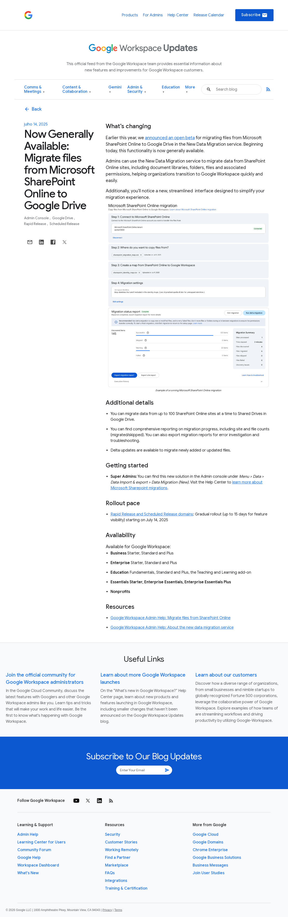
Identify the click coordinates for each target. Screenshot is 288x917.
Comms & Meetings (34, 89)
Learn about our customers (226, 675)
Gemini (115, 89)
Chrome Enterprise (210, 850)
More (190, 89)
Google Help (29, 857)
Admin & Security (136, 89)
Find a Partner (118, 857)
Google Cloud (205, 834)
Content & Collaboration (76, 89)
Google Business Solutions (217, 857)
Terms (118, 910)
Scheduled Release (64, 224)
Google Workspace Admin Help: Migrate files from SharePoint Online (170, 618)
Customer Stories (121, 842)
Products (130, 15)
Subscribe (254, 15)
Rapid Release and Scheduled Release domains (152, 514)
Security (112, 834)
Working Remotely (121, 850)
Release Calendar (208, 15)
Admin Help (27, 834)
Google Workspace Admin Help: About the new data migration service (172, 627)
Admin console (36, 218)
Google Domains (208, 842)
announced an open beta (170, 137)
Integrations (116, 880)
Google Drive (63, 218)
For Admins (153, 15)
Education (171, 89)
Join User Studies (208, 873)
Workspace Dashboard (38, 865)
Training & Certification (126, 888)
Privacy (107, 910)
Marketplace (116, 865)
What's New (28, 873)
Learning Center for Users (41, 842)
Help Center (178, 15)
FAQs (110, 873)
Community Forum (34, 850)
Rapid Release (35, 224)
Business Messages (210, 865)
